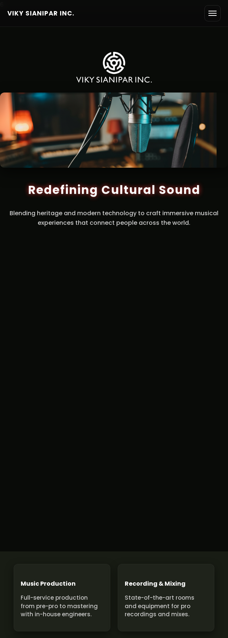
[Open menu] (212, 13)
